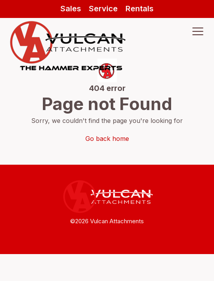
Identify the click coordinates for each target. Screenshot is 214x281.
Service (103, 8)
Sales (70, 8)
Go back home (107, 138)
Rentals (140, 8)
